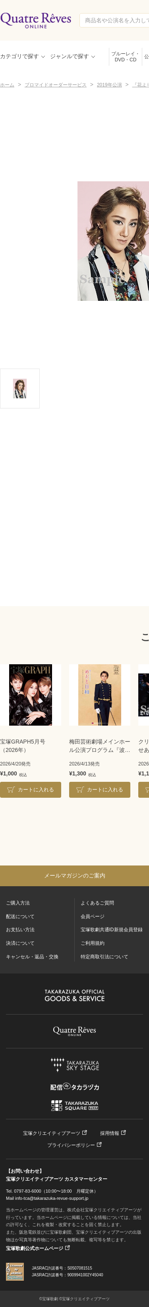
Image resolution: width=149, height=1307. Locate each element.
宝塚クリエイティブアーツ (51, 1133)
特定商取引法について (104, 957)
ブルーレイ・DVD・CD (125, 57)
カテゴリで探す (19, 56)
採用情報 (109, 1133)
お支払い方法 (20, 929)
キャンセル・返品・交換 (32, 957)
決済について (20, 943)
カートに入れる (36, 790)
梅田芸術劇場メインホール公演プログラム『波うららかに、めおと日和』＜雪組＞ (99, 746)
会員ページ (92, 916)
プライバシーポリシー (71, 1145)
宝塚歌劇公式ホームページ (34, 1248)
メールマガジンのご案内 (74, 875)
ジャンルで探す (69, 56)
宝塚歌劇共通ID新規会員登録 (112, 929)
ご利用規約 (92, 943)
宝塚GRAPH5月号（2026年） (22, 745)
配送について (20, 916)
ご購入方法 (18, 903)
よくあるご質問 (97, 903)
